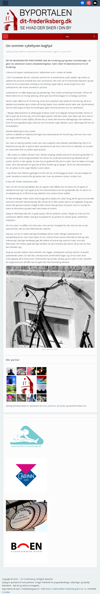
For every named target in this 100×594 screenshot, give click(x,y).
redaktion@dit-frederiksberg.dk (65, 589)
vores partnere (49, 406)
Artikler (7, 592)
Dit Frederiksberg (28, 579)
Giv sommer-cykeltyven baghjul (29, 46)
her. (85, 406)
